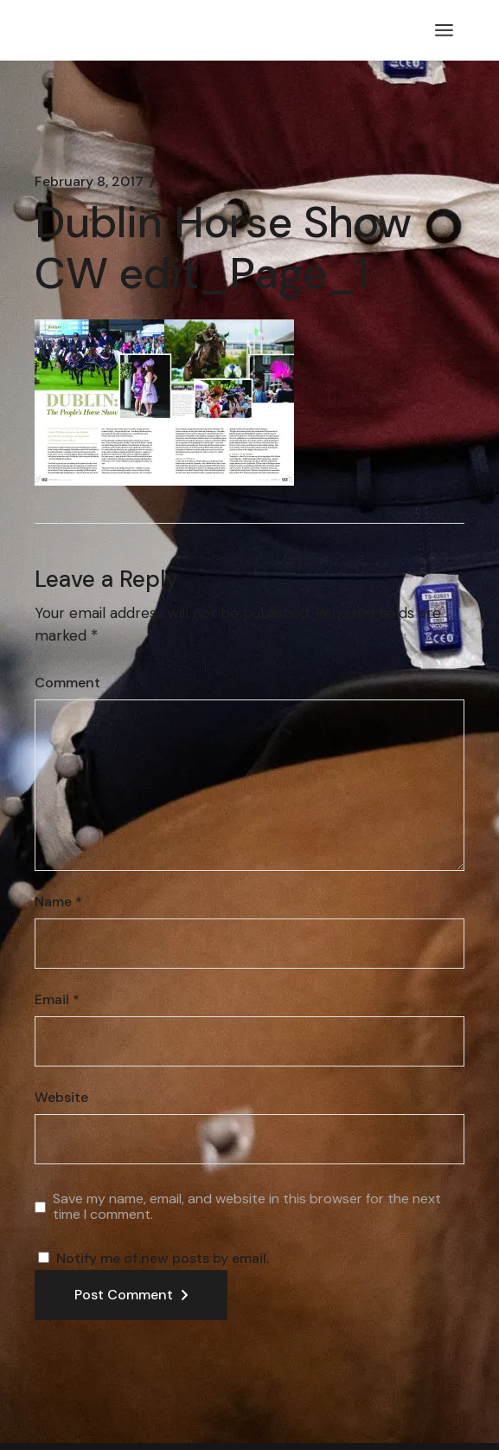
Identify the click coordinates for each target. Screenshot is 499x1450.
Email (57, 1000)
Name (58, 902)
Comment (67, 683)
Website (61, 1097)
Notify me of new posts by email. (162, 1258)
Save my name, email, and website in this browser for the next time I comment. (247, 1206)
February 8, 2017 (89, 181)
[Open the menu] (444, 30)
